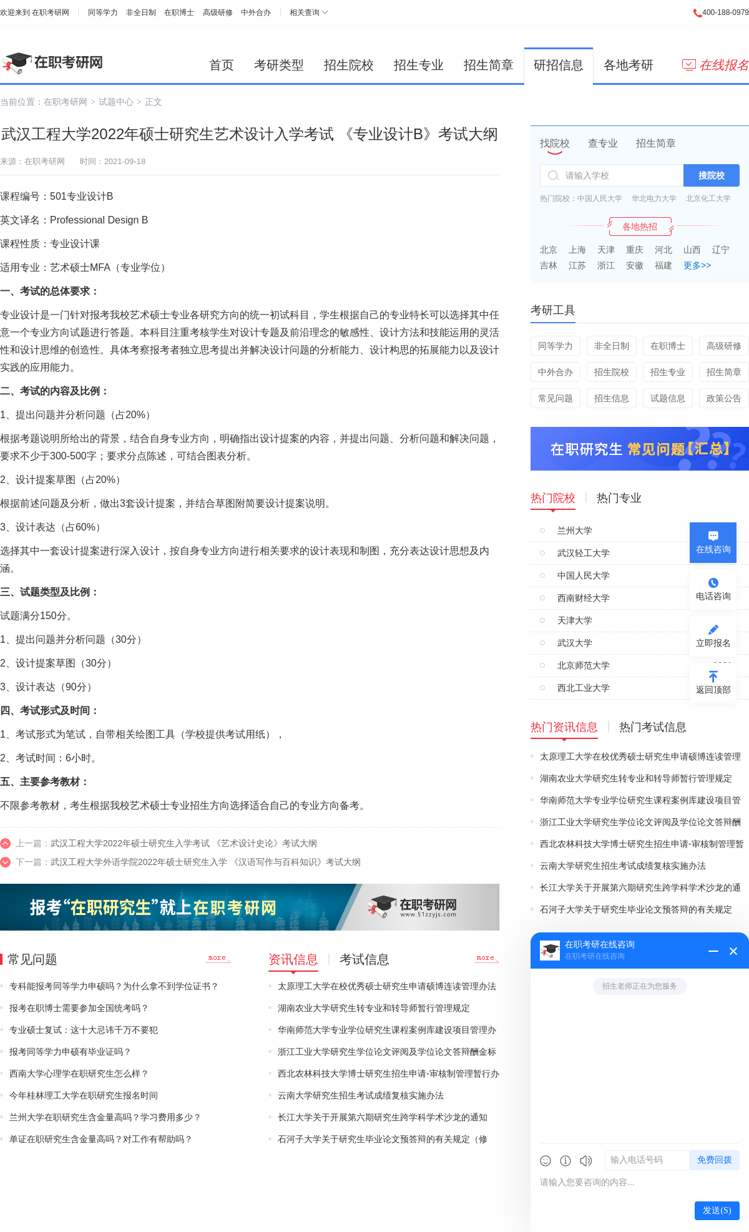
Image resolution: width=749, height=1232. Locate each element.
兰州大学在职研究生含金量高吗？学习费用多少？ (105, 1117)
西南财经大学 (583, 598)
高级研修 (218, 12)
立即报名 (713, 643)
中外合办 (256, 12)
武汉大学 (574, 643)
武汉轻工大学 (583, 553)
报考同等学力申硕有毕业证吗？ (70, 1052)
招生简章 (489, 65)
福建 (663, 265)
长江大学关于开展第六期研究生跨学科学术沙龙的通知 (382, 1117)
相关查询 (305, 12)
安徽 (635, 265)
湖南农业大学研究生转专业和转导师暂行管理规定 (374, 1008)
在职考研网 (50, 12)
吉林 (548, 265)
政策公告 (724, 398)
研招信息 (559, 65)
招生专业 (419, 65)
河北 (663, 250)
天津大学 (574, 620)
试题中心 (116, 102)
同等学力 (103, 12)
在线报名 (715, 65)
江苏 (577, 265)
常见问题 (555, 398)
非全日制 (141, 12)
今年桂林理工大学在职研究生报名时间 (83, 1095)
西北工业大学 (583, 688)
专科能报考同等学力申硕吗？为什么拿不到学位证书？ (114, 986)
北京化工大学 (708, 198)
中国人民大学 (599, 198)
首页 (221, 65)
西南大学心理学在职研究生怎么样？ (79, 1073)
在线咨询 (713, 549)
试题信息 (667, 398)
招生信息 (611, 398)
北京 (548, 250)
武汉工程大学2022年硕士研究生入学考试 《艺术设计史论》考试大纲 (184, 843)
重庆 (635, 250)
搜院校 (711, 175)
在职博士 (179, 12)
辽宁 (721, 250)
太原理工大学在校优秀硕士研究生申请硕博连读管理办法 (387, 986)
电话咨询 (713, 596)
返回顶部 (713, 690)
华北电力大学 (654, 198)
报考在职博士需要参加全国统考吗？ (79, 1008)
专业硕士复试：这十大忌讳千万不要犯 (83, 1030)
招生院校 (349, 65)
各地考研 (629, 65)
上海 (577, 250)
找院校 (555, 143)
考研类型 (279, 65)
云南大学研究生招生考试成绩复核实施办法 (361, 1095)
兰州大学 (574, 530)
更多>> (697, 265)
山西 (692, 250)
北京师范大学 (583, 665)
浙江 (606, 265)
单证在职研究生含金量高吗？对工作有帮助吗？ (101, 1139)
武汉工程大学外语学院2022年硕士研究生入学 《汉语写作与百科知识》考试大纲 (206, 862)
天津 (606, 250)
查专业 (603, 143)
